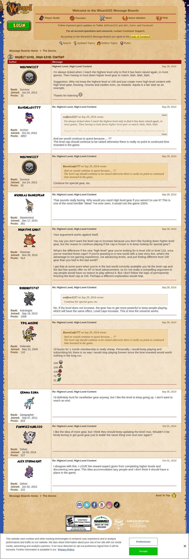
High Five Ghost (29, 230)
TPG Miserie (29, 323)
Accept (143, 553)
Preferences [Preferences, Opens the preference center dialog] (143, 543)
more (164, 115)
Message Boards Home (24, 50)
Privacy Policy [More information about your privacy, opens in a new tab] (66, 551)
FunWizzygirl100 (29, 427)
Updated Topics (86, 43)
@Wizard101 (111, 25)
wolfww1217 (29, 67)
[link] (56, 522)
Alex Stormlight (29, 461)
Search (67, 43)
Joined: (16, 92)
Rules (127, 43)
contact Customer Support (129, 31)
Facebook (147, 25)
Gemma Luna (29, 392)
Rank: (15, 89)
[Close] (185, 547)
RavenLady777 (29, 107)
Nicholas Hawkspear (29, 195)
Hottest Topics (109, 43)
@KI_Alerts (129, 25)
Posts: (15, 95)
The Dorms (49, 50)
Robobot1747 (29, 288)
